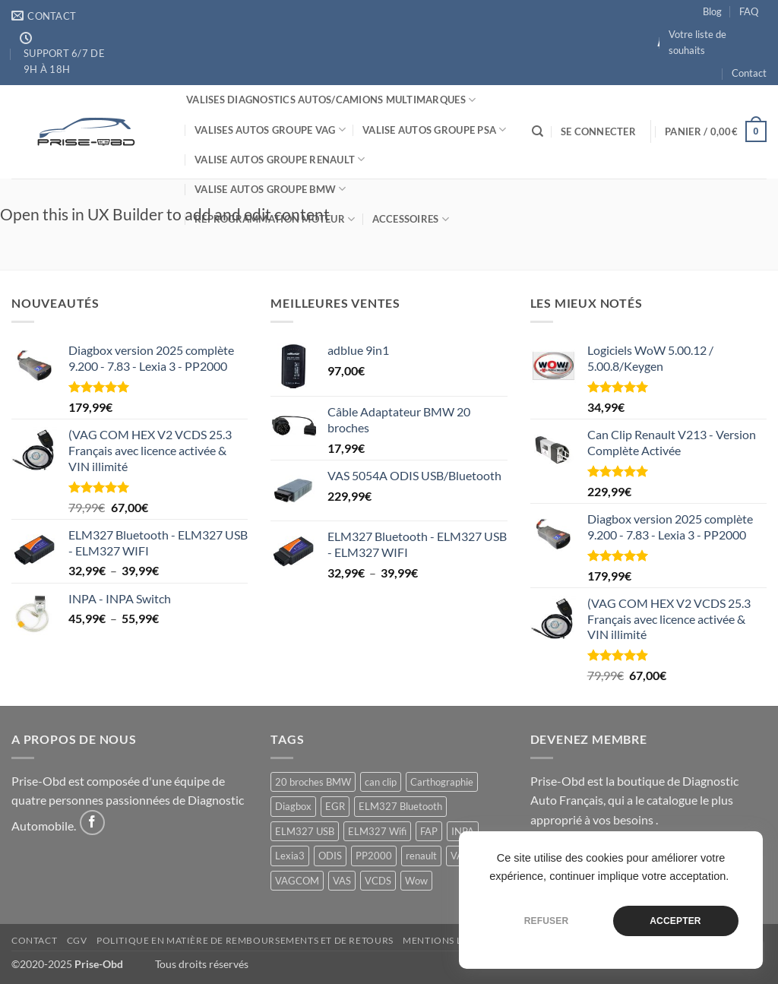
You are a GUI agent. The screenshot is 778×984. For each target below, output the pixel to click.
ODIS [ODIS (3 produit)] (330, 856)
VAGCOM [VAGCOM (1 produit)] (297, 881)
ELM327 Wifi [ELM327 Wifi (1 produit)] (377, 831)
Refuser (546, 921)
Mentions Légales (450, 940)
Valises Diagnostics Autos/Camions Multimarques (331, 100)
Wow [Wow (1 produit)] (416, 881)
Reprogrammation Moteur (274, 219)
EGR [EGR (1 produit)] (335, 806)
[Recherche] (537, 131)
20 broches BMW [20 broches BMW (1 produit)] (313, 782)
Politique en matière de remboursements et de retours (245, 940)
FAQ (748, 11)
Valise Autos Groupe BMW (270, 189)
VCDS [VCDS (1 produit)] (378, 881)
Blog (712, 11)
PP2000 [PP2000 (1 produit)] (374, 856)
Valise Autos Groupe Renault (279, 159)
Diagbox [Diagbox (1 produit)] (293, 806)
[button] (598, 131)
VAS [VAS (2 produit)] (342, 881)
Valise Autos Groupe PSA (434, 129)
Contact (749, 73)
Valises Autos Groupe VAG (270, 129)
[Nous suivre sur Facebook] (92, 822)
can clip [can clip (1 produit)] (381, 782)
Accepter (675, 921)
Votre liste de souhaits (697, 41)
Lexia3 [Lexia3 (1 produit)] (290, 856)
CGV (77, 940)
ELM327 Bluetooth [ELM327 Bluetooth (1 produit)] (400, 806)
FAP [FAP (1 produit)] (429, 831)
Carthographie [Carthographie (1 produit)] (441, 782)
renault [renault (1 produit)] (421, 856)
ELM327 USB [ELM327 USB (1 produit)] (304, 831)
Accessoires (410, 219)
